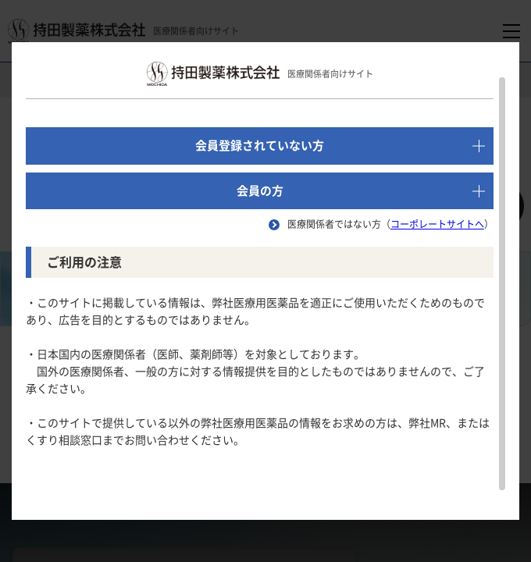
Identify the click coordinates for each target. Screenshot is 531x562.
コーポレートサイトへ (437, 224)
